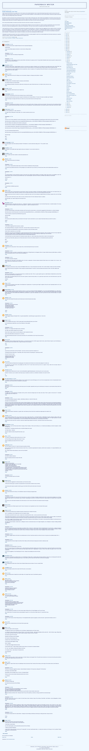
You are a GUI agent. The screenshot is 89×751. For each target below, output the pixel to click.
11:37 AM (11, 58)
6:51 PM (10, 369)
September (69, 55)
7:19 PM (11, 397)
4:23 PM (9, 283)
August (68, 57)
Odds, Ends (68, 80)
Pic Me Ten (68, 74)
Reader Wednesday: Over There (72, 64)
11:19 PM (9, 510)
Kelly (6, 461)
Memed (68, 90)
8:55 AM (11, 539)
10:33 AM (8, 578)
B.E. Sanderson (8, 424)
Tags (65, 29)
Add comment (5, 733)
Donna (6, 510)
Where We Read (69, 98)
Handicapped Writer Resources (70, 26)
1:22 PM (10, 147)
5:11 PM (9, 320)
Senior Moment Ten (70, 67)
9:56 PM (9, 480)
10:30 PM (9, 490)
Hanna (6, 410)
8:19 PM (11, 454)
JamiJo (6, 480)
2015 (67, 38)
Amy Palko (7, 147)
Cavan (6, 320)
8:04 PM (11, 444)
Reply (6, 50)
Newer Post (4, 737)
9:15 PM (8, 461)
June (68, 60)
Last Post (82, 11)
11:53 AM (10, 65)
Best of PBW (67, 24)
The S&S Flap (69, 73)
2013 (67, 41)
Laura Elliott (7, 44)
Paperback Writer (44, 4)
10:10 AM (8, 573)
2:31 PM (10, 245)
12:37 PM (11, 116)
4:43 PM (12, 289)
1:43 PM (11, 164)
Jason (6, 190)
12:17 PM (11, 609)
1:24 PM (10, 153)
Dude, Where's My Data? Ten (71, 95)
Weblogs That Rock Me (68, 28)
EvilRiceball (7, 444)
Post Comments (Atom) (10, 739)
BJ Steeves (7, 245)
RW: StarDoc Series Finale (71, 71)
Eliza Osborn (7, 202)
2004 (67, 112)
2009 (67, 47)
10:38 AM (11, 586)
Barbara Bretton (8, 289)
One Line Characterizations (71, 68)
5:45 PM (11, 327)
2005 (67, 110)
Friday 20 (68, 79)
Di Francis (7, 369)
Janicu (6, 720)
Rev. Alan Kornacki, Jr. (9, 378)
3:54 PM (9, 265)
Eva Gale (6, 79)
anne (6, 573)
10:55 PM (8, 504)
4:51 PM (9, 297)
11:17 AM (11, 44)
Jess (6, 339)
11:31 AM (11, 53)
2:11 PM (8, 627)
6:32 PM (8, 361)
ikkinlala (6, 297)
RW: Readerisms (69, 82)
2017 (67, 35)
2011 (67, 44)
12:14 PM (12, 109)
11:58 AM (10, 79)
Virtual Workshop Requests (71, 70)
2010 (67, 45)
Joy (5, 361)
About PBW (67, 21)
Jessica (6, 265)
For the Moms (69, 86)
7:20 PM (9, 410)
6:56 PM (14, 378)
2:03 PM (11, 202)
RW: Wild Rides (69, 92)
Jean (6, 504)
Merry (6, 627)
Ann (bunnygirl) (8, 142)
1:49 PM (11, 171)
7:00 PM (8, 662)
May (67, 61)
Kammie (6, 490)
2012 (67, 42)
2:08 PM (9, 720)
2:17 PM (11, 224)
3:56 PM (11, 272)
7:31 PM (10, 415)
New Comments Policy (70, 77)
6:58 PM (11, 385)
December (68, 51)
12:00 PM (10, 88)
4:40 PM (9, 655)
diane (6, 578)
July (67, 58)
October (68, 54)
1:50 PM (11, 183)
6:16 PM (11, 347)
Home (32, 737)
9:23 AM (10, 555)
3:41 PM (11, 257)
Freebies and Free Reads (69, 25)
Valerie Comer (7, 109)
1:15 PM (12, 142)
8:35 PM (11, 667)
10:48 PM (11, 495)
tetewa (6, 655)
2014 (67, 39)
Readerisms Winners (70, 76)
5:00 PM (11, 303)
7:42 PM (12, 424)
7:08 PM (11, 391)
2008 (67, 48)
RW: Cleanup (69, 99)
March (68, 104)
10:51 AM (11, 600)
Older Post (59, 737)
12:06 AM (11, 703)
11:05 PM (11, 687)
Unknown (6, 314)
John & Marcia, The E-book (71, 83)
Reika (6, 662)
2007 (67, 50)
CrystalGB (7, 567)
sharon (6, 593)
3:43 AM (11, 526)
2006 (67, 109)
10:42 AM (9, 593)
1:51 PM (9, 190)
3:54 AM (11, 712)
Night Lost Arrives (69, 101)
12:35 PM (11, 616)
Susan (6, 283)
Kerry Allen (7, 65)
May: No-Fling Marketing (71, 93)
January (68, 107)
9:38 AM (10, 567)
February (68, 105)
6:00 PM (8, 339)
